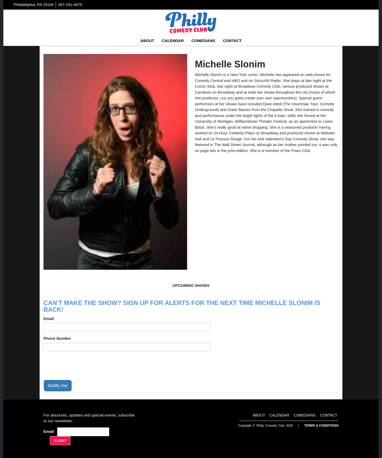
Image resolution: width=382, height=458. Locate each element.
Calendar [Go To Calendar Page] (173, 40)
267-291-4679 (70, 4)
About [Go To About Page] (147, 40)
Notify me (58, 385)
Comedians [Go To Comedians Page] (203, 40)
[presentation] (82, 366)
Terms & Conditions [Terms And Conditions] (321, 425)
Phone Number (57, 338)
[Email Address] (83, 431)
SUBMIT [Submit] (60, 441)
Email (48, 318)
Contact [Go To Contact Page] (232, 40)
